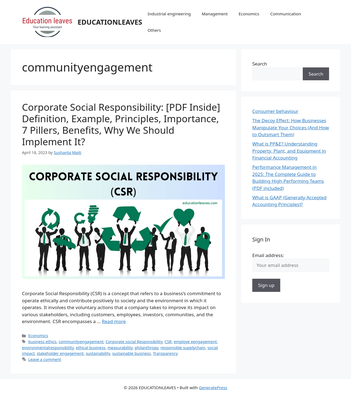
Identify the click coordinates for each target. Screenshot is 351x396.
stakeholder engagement (60, 353)
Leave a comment (44, 359)
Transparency (165, 353)
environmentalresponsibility (48, 347)
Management (215, 13)
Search (259, 64)
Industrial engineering (169, 13)
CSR (168, 341)
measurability (119, 347)
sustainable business (131, 353)
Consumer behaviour (275, 111)
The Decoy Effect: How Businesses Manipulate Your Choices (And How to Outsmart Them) (290, 127)
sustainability (98, 353)
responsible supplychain (182, 347)
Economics (249, 13)
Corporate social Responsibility (134, 341)
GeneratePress (213, 387)
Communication (285, 13)
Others (154, 30)
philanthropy (146, 347)
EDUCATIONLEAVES (110, 22)
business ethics (42, 341)
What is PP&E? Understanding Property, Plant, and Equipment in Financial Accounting (289, 151)
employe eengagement (195, 341)
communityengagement (81, 341)
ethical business (91, 347)
